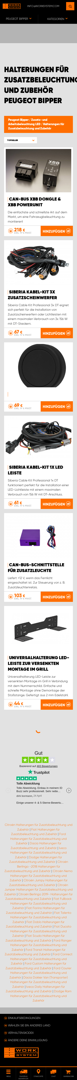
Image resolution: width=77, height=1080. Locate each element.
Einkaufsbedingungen (24, 1018)
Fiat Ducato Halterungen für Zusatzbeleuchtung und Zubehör (40, 931)
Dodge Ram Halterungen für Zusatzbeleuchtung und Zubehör (40, 995)
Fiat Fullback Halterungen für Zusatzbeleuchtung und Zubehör (41, 903)
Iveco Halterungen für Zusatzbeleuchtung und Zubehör (38, 852)
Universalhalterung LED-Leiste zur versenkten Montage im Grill (38, 664)
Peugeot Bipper (18, 120)
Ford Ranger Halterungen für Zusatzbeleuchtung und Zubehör (41, 945)
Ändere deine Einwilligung (27, 1040)
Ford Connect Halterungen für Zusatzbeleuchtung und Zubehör (41, 958)
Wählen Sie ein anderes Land (29, 1025)
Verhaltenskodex (21, 1032)
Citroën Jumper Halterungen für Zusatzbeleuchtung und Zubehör (38, 889)
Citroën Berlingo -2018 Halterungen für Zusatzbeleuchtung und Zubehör (36, 866)
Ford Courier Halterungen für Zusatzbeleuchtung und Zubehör (40, 972)
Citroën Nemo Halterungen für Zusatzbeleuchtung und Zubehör (41, 875)
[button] (20, 140)
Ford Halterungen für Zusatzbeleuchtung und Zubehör (38, 838)
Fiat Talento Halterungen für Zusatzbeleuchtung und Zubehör (40, 917)
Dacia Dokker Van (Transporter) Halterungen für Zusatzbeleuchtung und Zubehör (39, 982)
